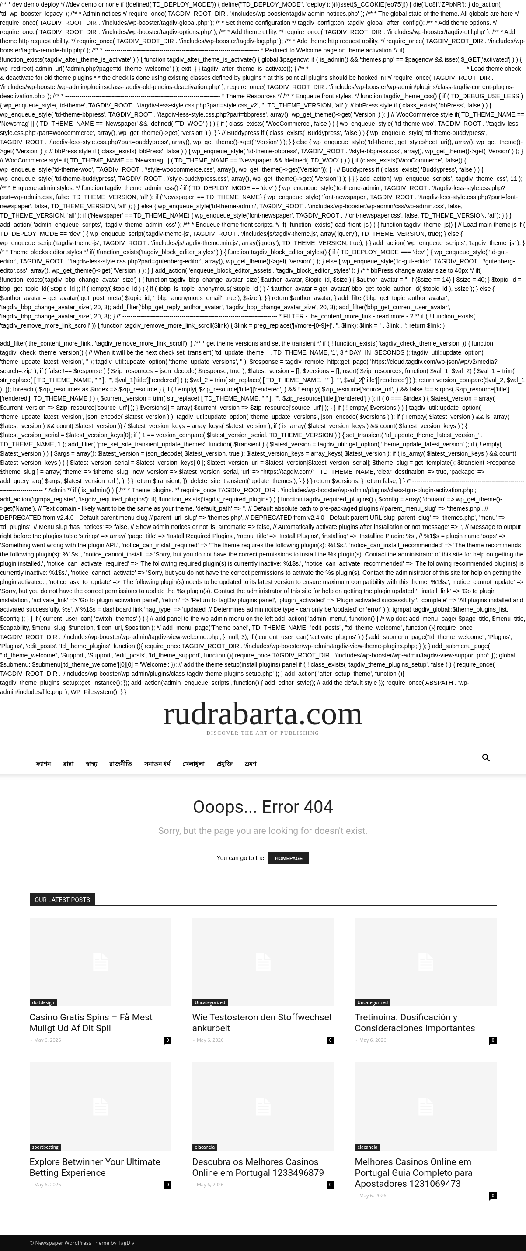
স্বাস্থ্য (91, 764)
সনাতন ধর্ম (157, 764)
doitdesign (43, 1002)
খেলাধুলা (193, 764)
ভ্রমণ (250, 764)
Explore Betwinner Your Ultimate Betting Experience (95, 1167)
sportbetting (45, 1147)
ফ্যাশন (43, 764)
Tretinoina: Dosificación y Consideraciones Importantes (415, 1022)
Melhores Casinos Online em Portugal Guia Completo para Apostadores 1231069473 (414, 1173)
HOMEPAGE (289, 858)
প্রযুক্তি (225, 764)
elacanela (205, 1147)
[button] (486, 759)
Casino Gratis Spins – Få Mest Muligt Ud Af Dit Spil (91, 1022)
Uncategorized (210, 1002)
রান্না (68, 764)
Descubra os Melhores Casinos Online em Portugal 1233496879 (258, 1167)
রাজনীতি (120, 764)
